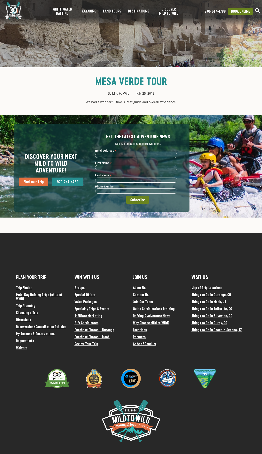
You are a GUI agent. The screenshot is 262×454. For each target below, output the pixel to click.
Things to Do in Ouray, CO (209, 323)
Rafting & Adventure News (151, 316)
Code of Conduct (144, 344)
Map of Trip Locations (206, 287)
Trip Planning (25, 305)
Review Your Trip (86, 344)
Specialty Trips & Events (91, 309)
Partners (139, 337)
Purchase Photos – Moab (92, 337)
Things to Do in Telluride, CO (211, 309)
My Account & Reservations (35, 333)
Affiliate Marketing (88, 316)
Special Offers (84, 294)
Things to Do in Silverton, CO (211, 316)
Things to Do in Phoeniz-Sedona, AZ (216, 330)
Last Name (103, 175)
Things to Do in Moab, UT (208, 301)
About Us (139, 287)
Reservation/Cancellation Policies (41, 326)
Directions (23, 319)
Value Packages (85, 301)
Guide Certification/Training (154, 309)
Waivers (21, 348)
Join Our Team (143, 301)
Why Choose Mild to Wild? (151, 323)
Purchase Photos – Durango (94, 330)
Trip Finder (24, 287)
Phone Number (105, 186)
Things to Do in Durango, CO (211, 294)
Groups (79, 287)
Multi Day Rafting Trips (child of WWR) (39, 296)
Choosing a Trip (27, 312)
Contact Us (141, 294)
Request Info (25, 341)
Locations (140, 330)
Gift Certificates (86, 323)
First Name (103, 162)
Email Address (105, 150)
